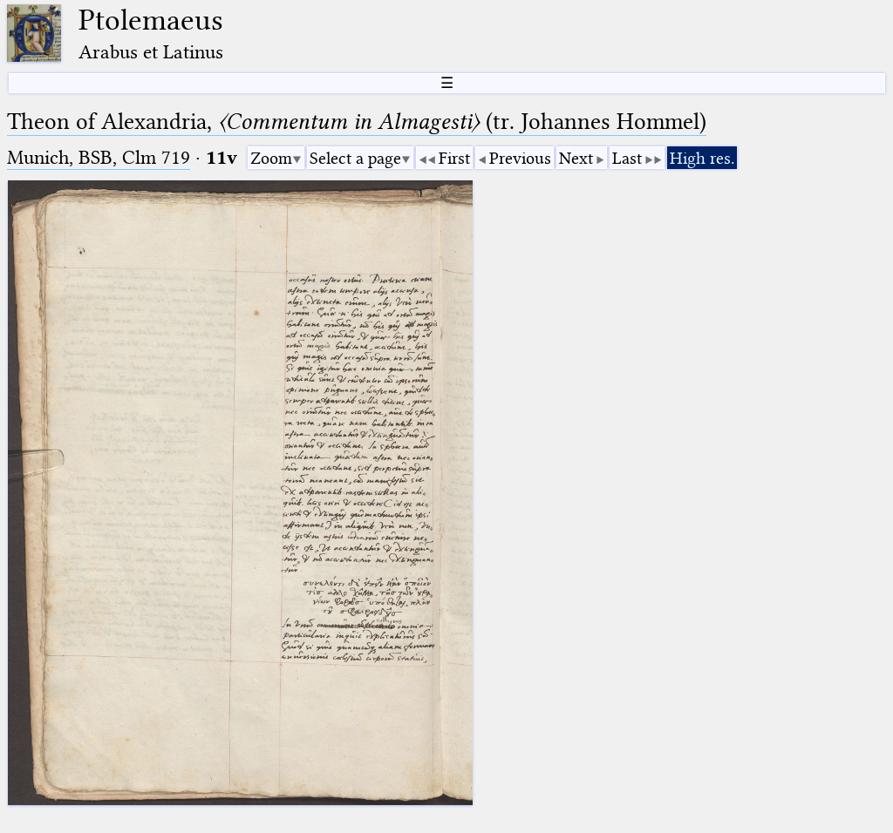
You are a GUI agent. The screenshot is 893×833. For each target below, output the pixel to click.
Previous (520, 158)
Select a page (355, 158)
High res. (702, 158)
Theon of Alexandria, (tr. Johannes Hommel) (356, 121)
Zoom (271, 158)
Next (576, 158)
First (454, 158)
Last (627, 158)
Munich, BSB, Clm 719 (98, 157)
